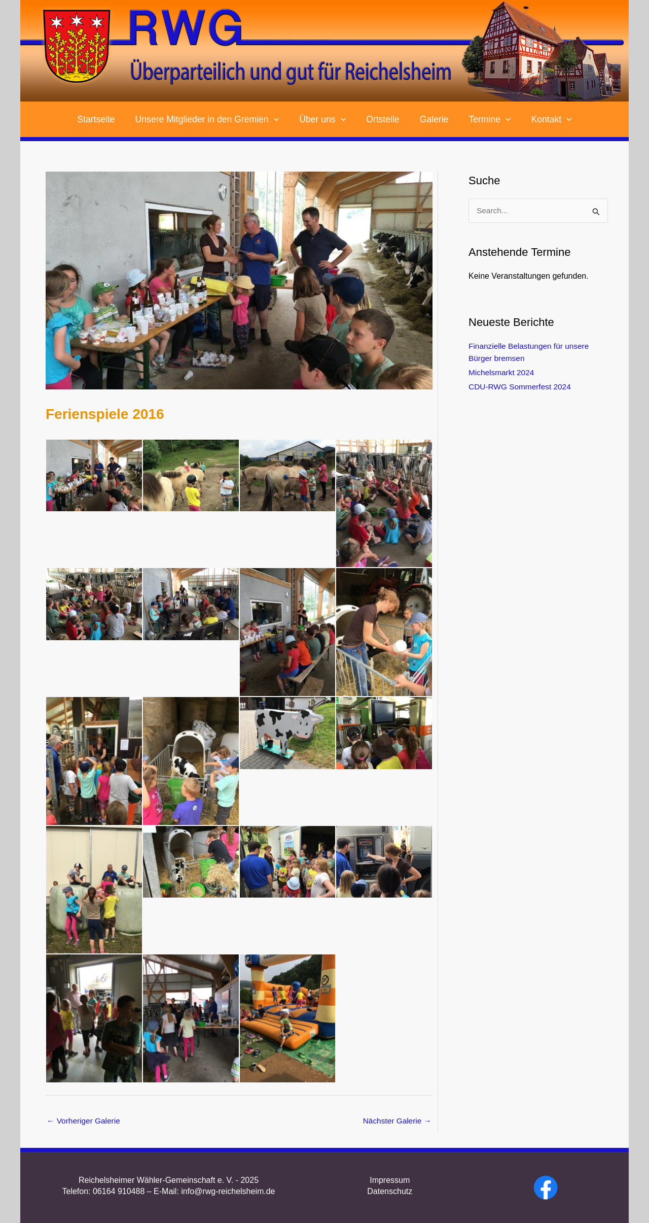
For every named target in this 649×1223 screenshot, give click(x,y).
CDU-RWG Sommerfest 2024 (521, 387)
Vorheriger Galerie (85, 1121)
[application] (278, 119)
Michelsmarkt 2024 (502, 373)
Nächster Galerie (396, 1121)
